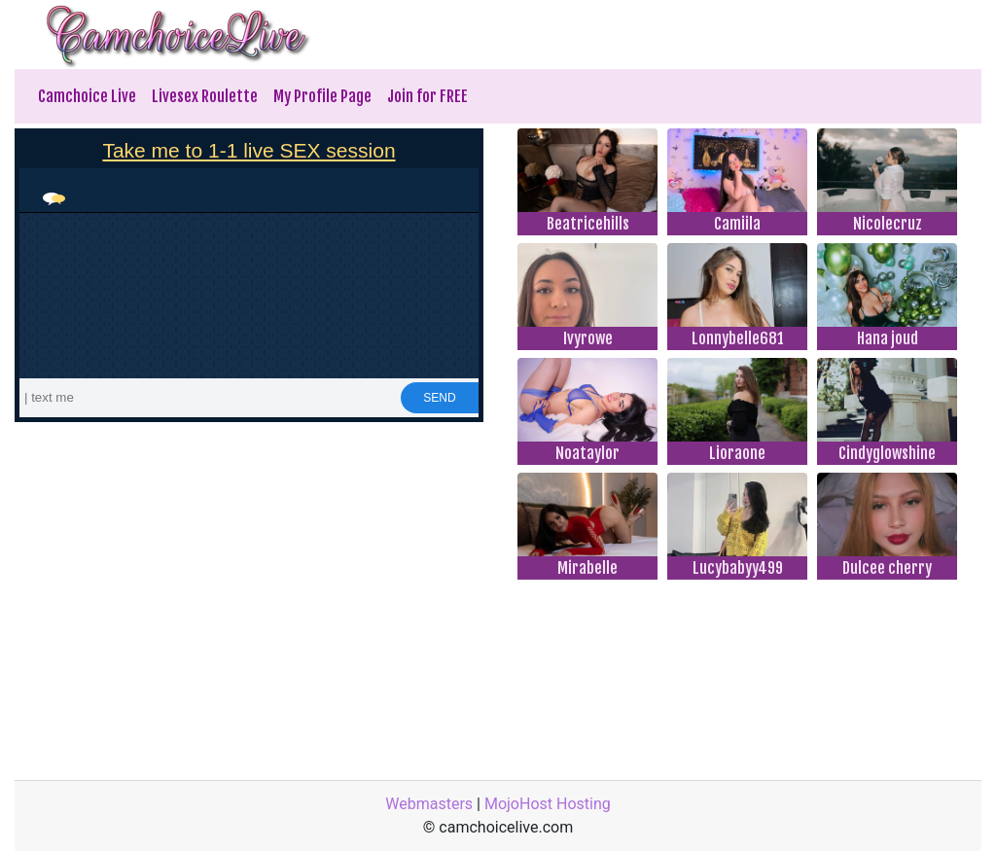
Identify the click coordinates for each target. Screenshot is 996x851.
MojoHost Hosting (547, 804)
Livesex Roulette (205, 96)
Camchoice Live (87, 96)
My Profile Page (322, 96)
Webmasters (429, 804)
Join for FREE (427, 96)
